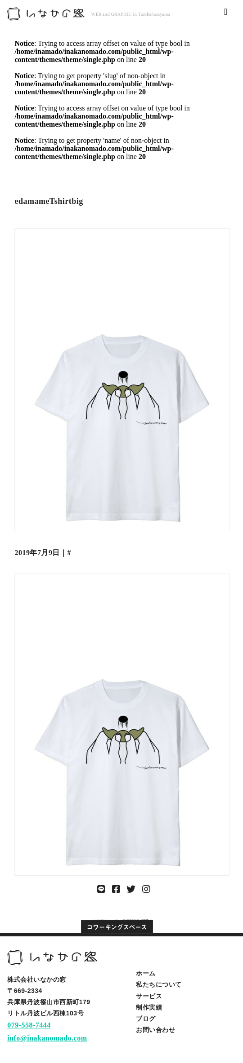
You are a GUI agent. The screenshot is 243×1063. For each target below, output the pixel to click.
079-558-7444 (29, 1025)
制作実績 (149, 1007)
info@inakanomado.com (47, 1038)
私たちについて (159, 984)
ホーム (146, 973)
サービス (149, 996)
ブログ (146, 1018)
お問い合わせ (155, 1029)
